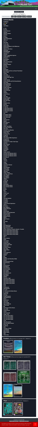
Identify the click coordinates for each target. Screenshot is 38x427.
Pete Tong (5, 248)
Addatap (5, 32)
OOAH (4, 239)
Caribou (5, 73)
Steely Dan (5, 293)
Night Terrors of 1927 (8, 228)
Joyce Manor (6, 177)
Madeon (5, 210)
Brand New (5, 69)
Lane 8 (4, 192)
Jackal (4, 162)
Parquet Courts (6, 243)
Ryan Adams (6, 271)
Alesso (4, 36)
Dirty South (5, 105)
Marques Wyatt (6, 213)
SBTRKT (5, 276)
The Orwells (6, 240)
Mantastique (6, 211)
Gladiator (5, 143)
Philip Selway (6, 249)
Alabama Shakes (7, 33)
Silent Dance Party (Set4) (9, 283)
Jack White (5, 25)
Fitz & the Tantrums (7, 127)
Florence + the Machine (8, 130)
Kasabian (5, 181)
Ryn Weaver (6, 274)
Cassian (5, 78)
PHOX (4, 251)
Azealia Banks (6, 56)
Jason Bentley (6, 167)
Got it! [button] (35, 424)
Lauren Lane (6, 193)
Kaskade (5, 182)
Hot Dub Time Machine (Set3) (10, 155)
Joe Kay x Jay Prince (8, 173)
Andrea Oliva (6, 45)
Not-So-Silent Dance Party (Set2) (10, 231)
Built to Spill (6, 72)
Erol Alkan (5, 123)
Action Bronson (6, 31)
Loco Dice (5, 199)
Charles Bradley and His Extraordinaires (12, 81)
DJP (4, 113)
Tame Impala (6, 302)
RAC (4, 256)
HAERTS (5, 150)
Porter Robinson (7, 252)
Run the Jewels (6, 269)
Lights (4, 195)
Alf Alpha (5, 37)
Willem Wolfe (6, 332)
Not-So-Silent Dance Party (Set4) (10, 234)
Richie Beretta (6, 262)
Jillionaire (5, 171)
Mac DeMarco (6, 207)
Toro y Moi (5, 309)
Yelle (4, 333)
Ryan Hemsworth (7, 273)
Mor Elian (5, 221)
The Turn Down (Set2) (8, 316)
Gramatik (5, 146)
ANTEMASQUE (6, 51)
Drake (4, 24)
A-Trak (4, 28)
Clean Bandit (6, 88)
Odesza (5, 235)
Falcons (5, 125)
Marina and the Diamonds (9, 212)
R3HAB (5, 255)
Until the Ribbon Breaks (8, 323)
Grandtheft (5, 148)
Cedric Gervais (6, 79)
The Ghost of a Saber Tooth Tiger (10, 141)
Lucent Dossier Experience (9, 203)
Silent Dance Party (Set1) (9, 279)
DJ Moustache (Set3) (8, 110)
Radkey (5, 257)
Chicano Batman (7, 83)
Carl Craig (5, 74)
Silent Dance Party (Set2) (9, 280)
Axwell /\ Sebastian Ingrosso (9, 55)
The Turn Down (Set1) (8, 315)
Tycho (4, 320)
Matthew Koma (6, 216)
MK (4, 220)
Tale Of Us (5, 301)
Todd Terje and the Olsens (9, 307)
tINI (4, 306)
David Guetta (6, 99)
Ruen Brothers (6, 267)
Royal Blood (6, 266)
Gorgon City (6, 145)
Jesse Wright (6, 170)
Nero (4, 224)
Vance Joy (5, 324)
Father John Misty (7, 126)
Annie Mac (5, 50)
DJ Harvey (5, 107)
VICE (4, 327)
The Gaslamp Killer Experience (10, 137)
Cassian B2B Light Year (8, 77)
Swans (4, 298)
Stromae (5, 295)
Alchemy (5, 34)
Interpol (5, 159)
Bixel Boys (5, 67)
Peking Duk (5, 246)
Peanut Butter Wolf (7, 244)
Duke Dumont (6, 119)
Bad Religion (6, 59)
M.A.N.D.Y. (5, 206)
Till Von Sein (6, 305)
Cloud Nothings (6, 90)
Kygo (4, 190)
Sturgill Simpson (7, 296)
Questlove (5, 253)
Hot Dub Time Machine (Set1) (10, 153)
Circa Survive (6, 86)
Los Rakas (5, 201)
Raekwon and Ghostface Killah (10, 258)
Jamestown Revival (7, 164)
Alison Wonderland (7, 38)
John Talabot (6, 175)
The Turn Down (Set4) (8, 319)
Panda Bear (6, 242)
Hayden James (6, 152)
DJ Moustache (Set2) (8, 109)
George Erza (6, 139)
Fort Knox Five (6, 134)
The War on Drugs (7, 328)
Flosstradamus (6, 131)
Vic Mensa (5, 325)
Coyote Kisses (6, 94)
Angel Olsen (6, 47)
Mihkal (4, 217)
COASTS (5, 92)
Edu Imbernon (6, 122)
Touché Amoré (6, 310)
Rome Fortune (6, 265)
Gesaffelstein (6, 140)
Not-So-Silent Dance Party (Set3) (10, 233)
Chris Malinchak (7, 85)
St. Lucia (5, 289)
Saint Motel (6, 275)
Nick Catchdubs (6, 226)
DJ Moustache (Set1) (8, 108)
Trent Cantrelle (6, 313)
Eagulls (5, 121)
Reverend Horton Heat (8, 261)
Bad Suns (5, 60)
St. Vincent (5, 292)
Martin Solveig (6, 215)
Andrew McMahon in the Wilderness (11, 46)
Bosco (4, 68)
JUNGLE (5, 179)
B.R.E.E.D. (5, 58)
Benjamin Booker (7, 64)
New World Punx (7, 225)
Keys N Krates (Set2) (8, 186)
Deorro (4, 101)
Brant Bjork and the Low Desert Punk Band (12, 70)
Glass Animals (6, 144)
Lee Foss (5, 194)
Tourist (5, 311)
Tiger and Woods (7, 304)
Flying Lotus (6, 132)
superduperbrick (7, 297)
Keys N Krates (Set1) (8, 185)
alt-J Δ (4, 41)
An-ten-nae (5, 43)
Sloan (4, 284)
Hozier (4, 158)
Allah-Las (5, 40)
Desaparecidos (6, 103)
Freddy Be (5, 135)
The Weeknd (6, 329)
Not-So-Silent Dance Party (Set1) (10, 230)
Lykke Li (5, 204)
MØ (4, 222)
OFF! (4, 237)
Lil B (4, 197)
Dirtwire (5, 104)
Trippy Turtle (6, 314)
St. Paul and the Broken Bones (10, 291)
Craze (4, 95)
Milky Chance (6, 219)
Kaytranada (5, 184)
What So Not (6, 331)
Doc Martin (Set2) (7, 116)
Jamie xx (5, 166)
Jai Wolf (5, 163)
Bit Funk (5, 65)
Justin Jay (5, 180)
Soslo (4, 285)
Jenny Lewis (6, 168)
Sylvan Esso (6, 300)
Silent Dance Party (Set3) (9, 282)
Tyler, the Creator (7, 322)
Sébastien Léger (7, 278)
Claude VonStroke (7, 87)
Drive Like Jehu (6, 117)
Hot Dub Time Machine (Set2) (10, 154)
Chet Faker (5, 82)
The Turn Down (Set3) (8, 318)
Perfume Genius (7, 247)
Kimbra (5, 189)
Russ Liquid (6, 270)
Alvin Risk (5, 42)
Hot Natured (6, 157)
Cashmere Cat (6, 76)
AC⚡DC (5, 23)
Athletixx (5, 54)
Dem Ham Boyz (6, 100)
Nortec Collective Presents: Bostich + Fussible (13, 229)
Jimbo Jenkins (6, 172)
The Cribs (5, 96)
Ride (4, 264)
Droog (4, 118)
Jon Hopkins (6, 176)
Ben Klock (5, 63)
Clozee (4, 91)
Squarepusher (6, 288)
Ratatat (5, 260)
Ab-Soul (5, 29)
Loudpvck (5, 202)
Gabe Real (5, 136)
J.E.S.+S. (5, 161)
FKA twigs (5, 128)
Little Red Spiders (7, 198)
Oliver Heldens (6, 238)
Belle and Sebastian (7, 61)
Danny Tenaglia (6, 98)
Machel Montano (7, 208)
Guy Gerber (5, 149)
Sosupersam (6, 287)
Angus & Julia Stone (7, 49)
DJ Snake (5, 112)
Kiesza (4, 188)
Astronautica (6, 52)
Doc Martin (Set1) (7, 114)
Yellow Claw (6, 334)
